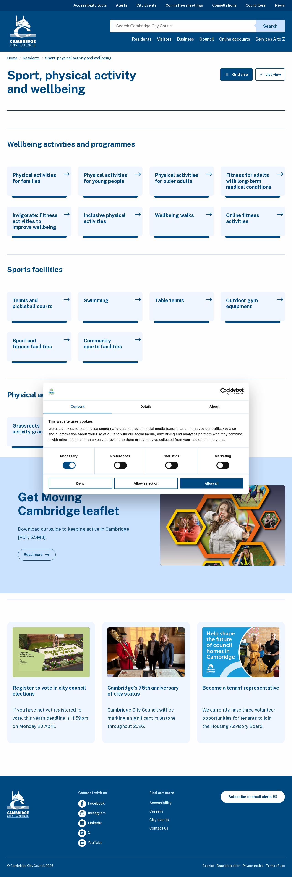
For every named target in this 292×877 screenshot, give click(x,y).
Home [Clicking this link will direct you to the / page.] (12, 58)
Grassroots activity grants (41, 429)
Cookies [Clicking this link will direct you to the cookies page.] (208, 866)
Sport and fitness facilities (41, 343)
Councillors (256, 5)
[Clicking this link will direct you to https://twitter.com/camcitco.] (84, 833)
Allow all (212, 483)
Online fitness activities (254, 218)
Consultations (224, 5)
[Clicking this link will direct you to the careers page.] (156, 811)
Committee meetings (184, 5)
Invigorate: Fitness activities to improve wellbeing (41, 221)
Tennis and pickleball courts (41, 303)
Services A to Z (270, 39)
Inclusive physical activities (112, 218)
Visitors (164, 39)
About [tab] (214, 406)
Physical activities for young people (112, 178)
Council (206, 39)
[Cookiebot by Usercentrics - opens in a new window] (224, 391)
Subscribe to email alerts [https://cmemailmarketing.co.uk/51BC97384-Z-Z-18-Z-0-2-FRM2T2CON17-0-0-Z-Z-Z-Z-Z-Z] (253, 797)
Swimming (112, 300)
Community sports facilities (112, 343)
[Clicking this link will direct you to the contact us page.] (158, 828)
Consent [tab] (78, 406)
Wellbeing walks (183, 215)
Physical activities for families (41, 178)
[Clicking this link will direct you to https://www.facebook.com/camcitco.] (91, 804)
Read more (40, 556)
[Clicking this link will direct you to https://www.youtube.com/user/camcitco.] (90, 843)
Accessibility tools (90, 5)
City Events (146, 5)
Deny (80, 483)
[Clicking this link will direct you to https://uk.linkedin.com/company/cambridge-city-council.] (90, 823)
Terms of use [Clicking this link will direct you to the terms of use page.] (275, 866)
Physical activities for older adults (183, 178)
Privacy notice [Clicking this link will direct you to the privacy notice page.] (252, 866)
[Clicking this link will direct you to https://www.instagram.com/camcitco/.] (92, 814)
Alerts (121, 5)
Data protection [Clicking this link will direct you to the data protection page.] (228, 866)
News (280, 5)
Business (185, 39)
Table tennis (183, 300)
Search (270, 26)
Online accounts (234, 39)
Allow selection (145, 483)
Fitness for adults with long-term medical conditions (254, 181)
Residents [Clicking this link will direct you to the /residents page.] (31, 58)
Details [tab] (146, 406)
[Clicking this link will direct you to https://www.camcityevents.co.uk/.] (159, 820)
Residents (141, 39)
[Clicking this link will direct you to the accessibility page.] (160, 803)
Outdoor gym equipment (254, 303)
